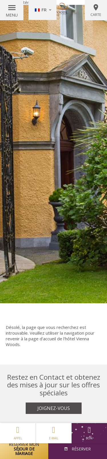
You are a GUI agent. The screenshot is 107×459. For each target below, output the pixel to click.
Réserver (80, 449)
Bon (89, 433)
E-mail (53, 431)
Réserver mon (24, 449)
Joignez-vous (53, 408)
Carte (95, 10)
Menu (12, 15)
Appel (17, 431)
